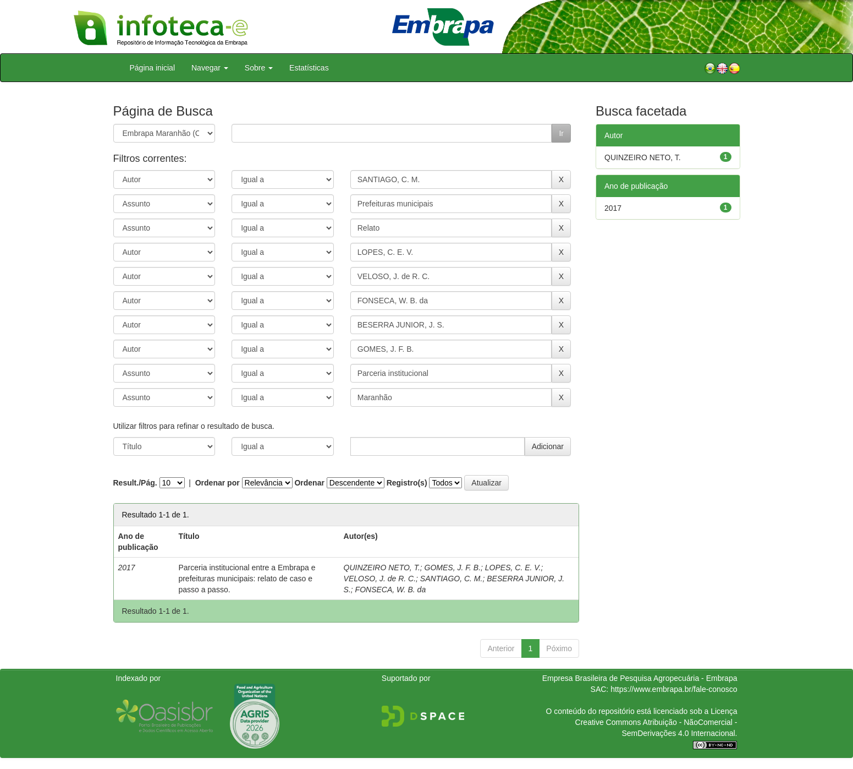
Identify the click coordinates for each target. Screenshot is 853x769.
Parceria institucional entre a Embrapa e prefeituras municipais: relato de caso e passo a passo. (246, 578)
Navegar (209, 67)
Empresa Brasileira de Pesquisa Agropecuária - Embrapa (640, 678)
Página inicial (152, 67)
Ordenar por (217, 482)
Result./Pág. (135, 482)
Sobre (259, 67)
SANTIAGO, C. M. (451, 578)
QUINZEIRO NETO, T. (382, 567)
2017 (612, 208)
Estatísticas (309, 67)
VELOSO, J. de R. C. (380, 578)
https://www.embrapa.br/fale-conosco (673, 689)
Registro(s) (407, 482)
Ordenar (309, 482)
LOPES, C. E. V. (513, 567)
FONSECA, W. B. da (390, 589)
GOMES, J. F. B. (453, 567)
